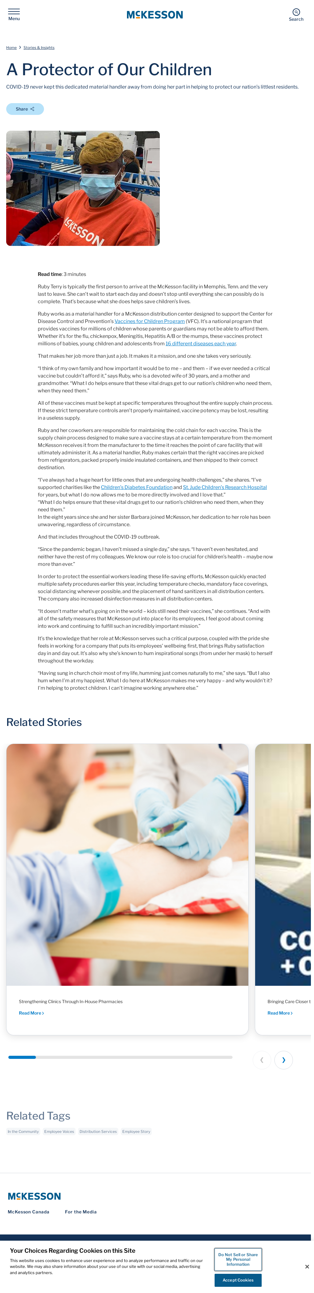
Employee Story (136, 1134)
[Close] (307, 1266)
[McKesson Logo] (155, 1196)
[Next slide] (283, 1060)
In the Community (23, 1134)
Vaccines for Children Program (150, 321)
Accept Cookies (238, 1280)
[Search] (296, 14)
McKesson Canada (29, 1211)
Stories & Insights (39, 47)
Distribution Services (98, 1134)
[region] (157, 1267)
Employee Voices (59, 1134)
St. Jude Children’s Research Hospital (225, 487)
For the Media (81, 1211)
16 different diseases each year (201, 344)
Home (11, 47)
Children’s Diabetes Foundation (136, 487)
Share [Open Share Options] (25, 108)
